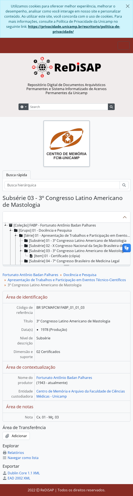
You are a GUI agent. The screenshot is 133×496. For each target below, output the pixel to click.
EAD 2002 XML (16, 478)
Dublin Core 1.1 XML (21, 473)
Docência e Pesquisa (79, 274)
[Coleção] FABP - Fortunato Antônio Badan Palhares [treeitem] (52, 225)
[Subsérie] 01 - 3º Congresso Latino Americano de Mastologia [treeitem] (74, 240)
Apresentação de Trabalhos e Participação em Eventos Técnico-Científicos (67, 280)
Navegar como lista (21, 457)
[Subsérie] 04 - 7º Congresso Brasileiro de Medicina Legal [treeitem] (71, 261)
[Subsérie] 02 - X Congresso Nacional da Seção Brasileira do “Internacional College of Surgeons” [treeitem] (77, 245)
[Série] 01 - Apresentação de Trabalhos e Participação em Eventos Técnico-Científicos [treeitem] (74, 235)
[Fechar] (128, 6)
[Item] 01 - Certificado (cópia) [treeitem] (54, 255)
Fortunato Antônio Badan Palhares (30, 274)
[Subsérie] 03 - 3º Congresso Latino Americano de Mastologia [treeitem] (74, 250)
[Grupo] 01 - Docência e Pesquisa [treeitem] (42, 230)
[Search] (68, 106)
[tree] (66, 244)
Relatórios (13, 452)
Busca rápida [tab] (16, 175)
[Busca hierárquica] (62, 185)
